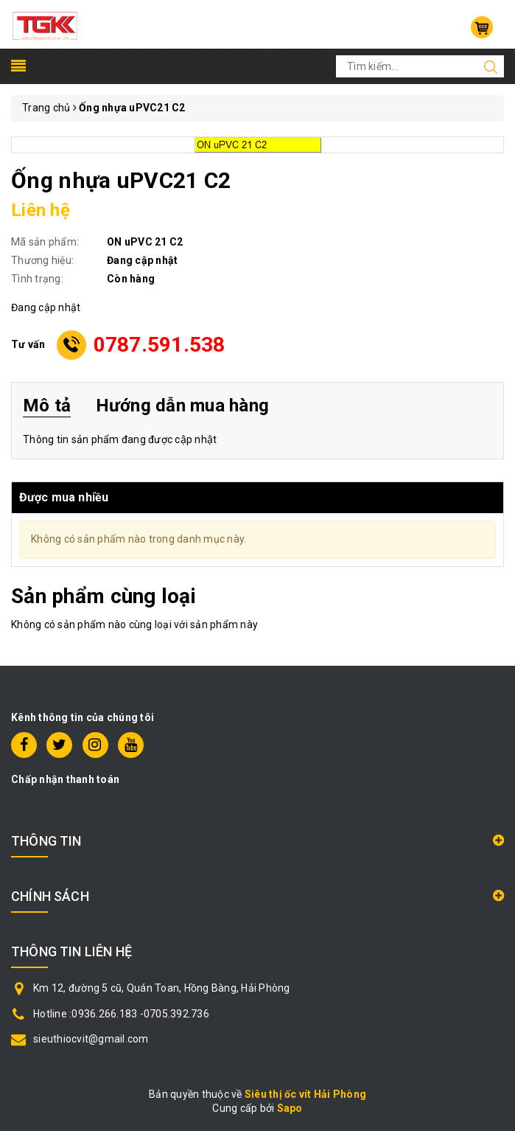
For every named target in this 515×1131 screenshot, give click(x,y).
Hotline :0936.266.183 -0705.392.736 (121, 1014)
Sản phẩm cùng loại (103, 596)
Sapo (290, 1108)
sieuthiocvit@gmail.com (91, 1039)
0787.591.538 (159, 345)
